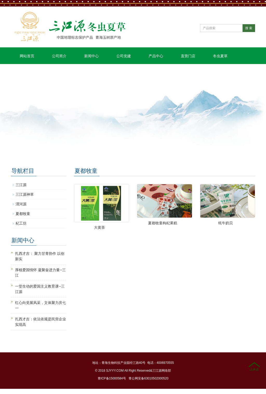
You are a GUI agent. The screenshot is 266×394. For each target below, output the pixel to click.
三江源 (21, 185)
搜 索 (248, 28)
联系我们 (27, 73)
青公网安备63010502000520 (148, 378)
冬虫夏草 (220, 56)
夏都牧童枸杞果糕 (162, 223)
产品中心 (156, 56)
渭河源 (21, 204)
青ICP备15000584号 (112, 378)
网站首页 (27, 56)
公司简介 (59, 56)
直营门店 (188, 56)
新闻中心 (91, 56)
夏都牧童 (23, 214)
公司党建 (123, 56)
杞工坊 (21, 223)
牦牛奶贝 (225, 223)
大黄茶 (99, 227)
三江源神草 (25, 194)
